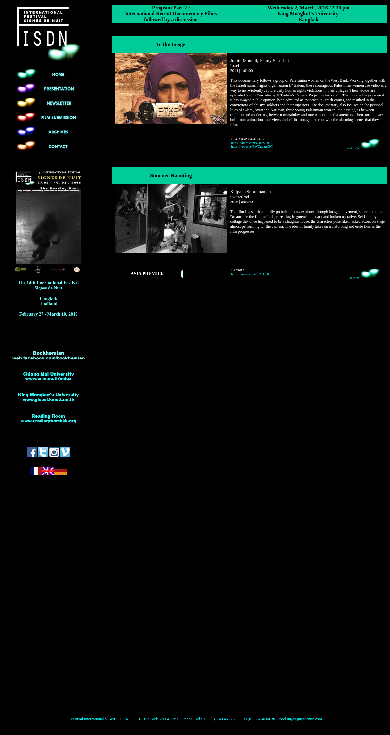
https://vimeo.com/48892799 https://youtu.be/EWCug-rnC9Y (252, 144)
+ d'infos (363, 148)
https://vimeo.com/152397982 (251, 274)
